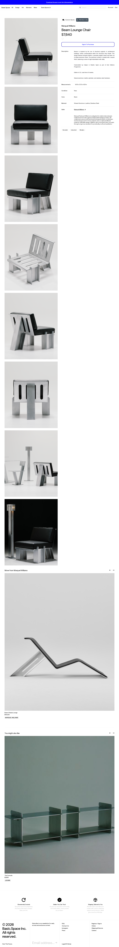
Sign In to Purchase (88, 44)
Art (23, 7)
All (12, 7)
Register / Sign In (97, 923)
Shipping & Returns (97, 928)
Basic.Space (6, 7)
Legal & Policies (66, 944)
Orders (94, 926)
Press (63, 930)
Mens (35, 7)
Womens (29, 7)
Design (17, 7)
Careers (94, 930)
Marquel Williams (68, 26)
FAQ (63, 923)
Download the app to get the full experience (59, 2)
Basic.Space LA (46, 7)
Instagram (65, 928)
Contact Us (65, 926)
